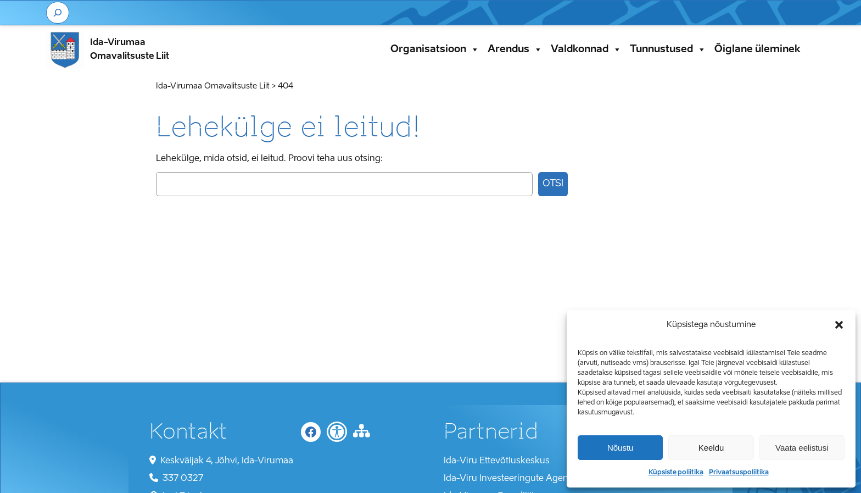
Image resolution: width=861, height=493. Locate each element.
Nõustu (620, 447)
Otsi (553, 184)
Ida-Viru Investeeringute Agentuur (514, 478)
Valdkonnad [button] (586, 49)
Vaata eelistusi (801, 447)
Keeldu (711, 447)
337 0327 (183, 478)
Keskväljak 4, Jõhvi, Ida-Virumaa (226, 461)
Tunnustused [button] (668, 49)
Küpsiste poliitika (675, 472)
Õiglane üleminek (757, 49)
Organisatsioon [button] (434, 49)
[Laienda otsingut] (57, 13)
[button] (839, 324)
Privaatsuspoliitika (739, 472)
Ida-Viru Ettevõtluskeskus (497, 461)
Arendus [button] (515, 49)
